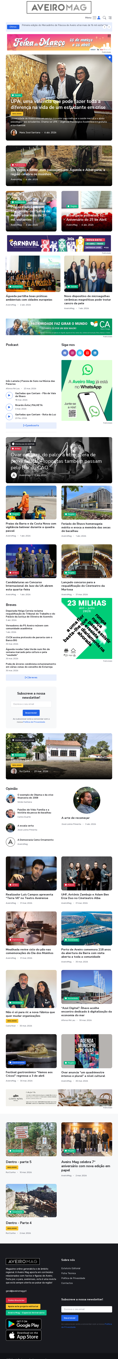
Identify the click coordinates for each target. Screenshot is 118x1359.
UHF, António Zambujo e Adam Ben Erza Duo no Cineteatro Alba (85, 889)
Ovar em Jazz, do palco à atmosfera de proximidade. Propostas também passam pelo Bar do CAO (58, 454)
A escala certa (26, 818)
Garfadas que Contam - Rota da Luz (35, 407)
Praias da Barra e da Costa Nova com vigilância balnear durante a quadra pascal (31, 520)
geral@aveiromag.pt (16, 1283)
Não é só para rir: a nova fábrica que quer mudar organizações (30, 1006)
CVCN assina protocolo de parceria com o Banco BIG (29, 632)
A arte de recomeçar (75, 811)
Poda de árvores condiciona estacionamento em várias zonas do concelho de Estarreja (31, 658)
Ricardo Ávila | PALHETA (29, 397)
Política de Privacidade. (34, 715)
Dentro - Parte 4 (19, 1215)
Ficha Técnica (68, 1266)
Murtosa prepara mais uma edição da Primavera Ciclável (94, 285)
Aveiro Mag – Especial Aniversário (26, 1305)
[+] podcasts (31, 418)
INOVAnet (11, 1352)
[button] (104, 18)
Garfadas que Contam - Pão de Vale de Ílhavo (35, 388)
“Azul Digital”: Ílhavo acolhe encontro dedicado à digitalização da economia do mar (86, 1004)
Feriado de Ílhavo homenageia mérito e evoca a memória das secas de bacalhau (85, 520)
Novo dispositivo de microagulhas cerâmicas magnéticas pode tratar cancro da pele (59, 287)
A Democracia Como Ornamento (35, 832)
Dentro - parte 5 (18, 1155)
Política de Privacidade (73, 1271)
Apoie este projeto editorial (23, 1299)
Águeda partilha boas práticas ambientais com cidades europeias (22, 285)
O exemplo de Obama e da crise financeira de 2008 (35, 789)
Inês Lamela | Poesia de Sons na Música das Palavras (30, 375)
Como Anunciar (16, 1293)
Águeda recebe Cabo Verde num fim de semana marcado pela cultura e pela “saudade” (28, 644)
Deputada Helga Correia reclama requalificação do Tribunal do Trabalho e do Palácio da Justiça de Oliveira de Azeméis (30, 606)
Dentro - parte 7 (23, 752)
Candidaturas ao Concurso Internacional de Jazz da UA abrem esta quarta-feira (29, 578)
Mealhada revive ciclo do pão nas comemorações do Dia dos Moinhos (29, 944)
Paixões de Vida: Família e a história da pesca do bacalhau (34, 804)
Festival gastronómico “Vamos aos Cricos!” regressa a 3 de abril (29, 1067)
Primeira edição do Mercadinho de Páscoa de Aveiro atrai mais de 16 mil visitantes (65, 25)
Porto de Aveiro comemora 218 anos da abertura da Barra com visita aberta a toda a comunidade (86, 945)
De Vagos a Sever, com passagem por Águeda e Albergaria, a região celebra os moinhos (58, 172)
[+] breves (31, 670)
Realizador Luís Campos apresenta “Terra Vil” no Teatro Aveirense (29, 889)
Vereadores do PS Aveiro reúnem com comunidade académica (27, 620)
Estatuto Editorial (70, 1261)
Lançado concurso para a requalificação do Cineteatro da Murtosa (83, 578)
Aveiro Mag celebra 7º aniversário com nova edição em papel (85, 1158)
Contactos (67, 1276)
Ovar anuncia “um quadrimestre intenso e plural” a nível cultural (83, 1067)
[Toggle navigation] (91, 18)
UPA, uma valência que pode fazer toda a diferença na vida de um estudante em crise (57, 101)
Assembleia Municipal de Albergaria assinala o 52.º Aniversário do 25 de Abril (86, 215)
